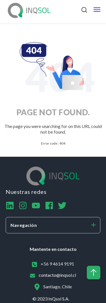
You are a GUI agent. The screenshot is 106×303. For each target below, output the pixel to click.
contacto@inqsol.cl (57, 275)
